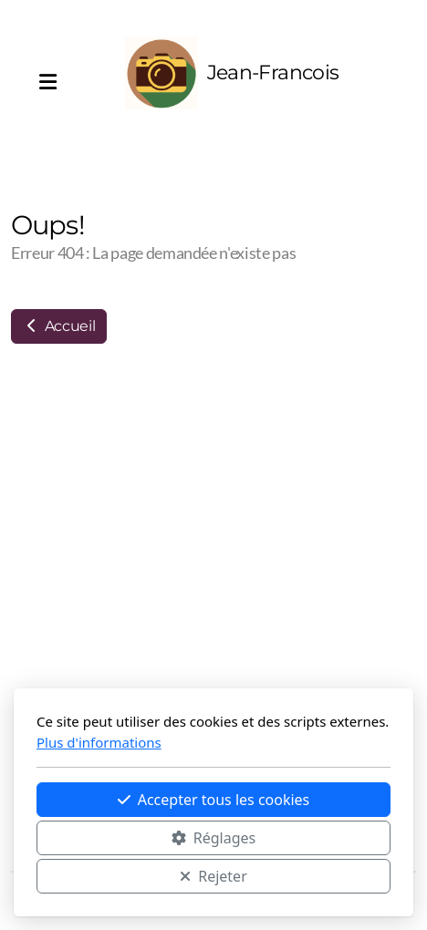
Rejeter (213, 876)
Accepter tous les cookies (214, 800)
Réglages (213, 838)
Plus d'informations (98, 742)
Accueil (59, 326)
